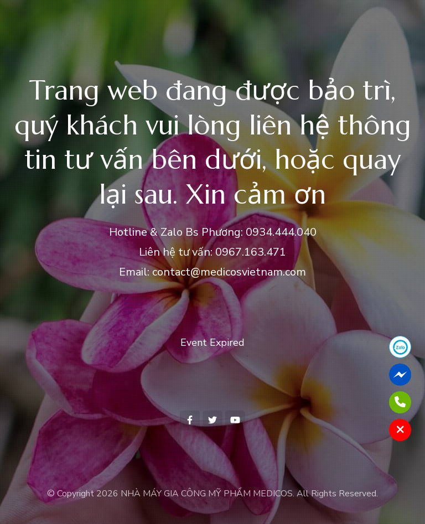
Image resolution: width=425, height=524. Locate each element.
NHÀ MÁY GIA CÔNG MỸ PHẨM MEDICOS (207, 493)
